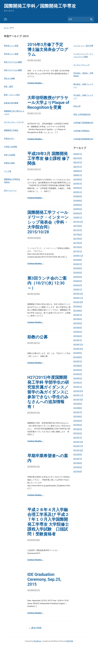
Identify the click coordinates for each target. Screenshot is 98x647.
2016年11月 (78, 256)
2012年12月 (78, 442)
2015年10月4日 (33, 294)
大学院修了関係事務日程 (83, 123)
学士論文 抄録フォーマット (83, 96)
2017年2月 (77, 247)
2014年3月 (77, 378)
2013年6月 (77, 416)
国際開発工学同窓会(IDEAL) (12, 180)
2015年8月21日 (33, 590)
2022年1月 (77, 154)
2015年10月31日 (34, 169)
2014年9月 (77, 353)
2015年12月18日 (34, 60)
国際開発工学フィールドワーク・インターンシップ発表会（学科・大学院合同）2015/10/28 (48, 222)
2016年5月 (77, 272)
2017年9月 (77, 226)
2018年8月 (77, 201)
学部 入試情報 (9, 155)
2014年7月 (77, 361)
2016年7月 (77, 264)
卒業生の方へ (9, 138)
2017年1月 (77, 251)
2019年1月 (77, 192)
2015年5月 (77, 323)
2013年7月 (77, 412)
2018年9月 (77, 196)
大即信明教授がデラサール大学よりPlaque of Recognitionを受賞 (48, 102)
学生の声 (77, 106)
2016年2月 (77, 285)
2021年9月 (77, 158)
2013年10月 (78, 399)
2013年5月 (77, 421)
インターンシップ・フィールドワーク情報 (83, 55)
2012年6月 (77, 463)
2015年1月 (77, 340)
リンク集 (7, 171)
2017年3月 (77, 243)
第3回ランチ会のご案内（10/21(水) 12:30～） (47, 283)
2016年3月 (77, 281)
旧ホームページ (10, 190)
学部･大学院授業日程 (81, 114)
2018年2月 (77, 213)
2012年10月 (78, 450)
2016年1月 (77, 289)
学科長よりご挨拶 (11, 54)
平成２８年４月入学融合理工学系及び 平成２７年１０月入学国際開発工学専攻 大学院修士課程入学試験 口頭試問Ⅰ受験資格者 (48, 521)
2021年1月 (77, 167)
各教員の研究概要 (11, 103)
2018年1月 (77, 217)
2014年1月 (77, 387)
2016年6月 (77, 268)
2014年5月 (77, 370)
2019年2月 (77, 188)
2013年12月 (78, 391)
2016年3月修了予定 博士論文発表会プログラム (47, 49)
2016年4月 (77, 277)
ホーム (6, 28)
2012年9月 (77, 454)
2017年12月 (78, 222)
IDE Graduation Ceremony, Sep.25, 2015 (44, 579)
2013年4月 (77, 425)
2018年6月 (77, 205)
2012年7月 (77, 459)
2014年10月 (78, 349)
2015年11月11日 (34, 113)
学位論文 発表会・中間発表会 (83, 74)
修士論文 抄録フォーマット (83, 85)
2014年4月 (77, 374)
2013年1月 (77, 438)
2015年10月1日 (33, 343)
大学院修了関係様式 (81, 131)
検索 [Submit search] (91, 19)
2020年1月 (77, 175)
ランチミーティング (81, 65)
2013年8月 (77, 408)
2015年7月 (77, 315)
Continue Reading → (35, 83)
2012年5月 (77, 467)
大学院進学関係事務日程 (83, 139)
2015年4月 (77, 328)
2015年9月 (77, 306)
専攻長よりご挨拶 (11, 46)
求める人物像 (9, 78)
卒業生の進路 (9, 163)
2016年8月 (77, 260)
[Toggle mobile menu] (5, 19)
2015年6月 (77, 319)
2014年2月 (77, 382)
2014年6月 (77, 366)
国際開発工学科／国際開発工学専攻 (40, 6)
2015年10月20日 (34, 238)
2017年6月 (77, 234)
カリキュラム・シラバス (14, 122)
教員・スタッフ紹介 (12, 95)
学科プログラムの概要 (13, 70)
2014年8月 (77, 357)
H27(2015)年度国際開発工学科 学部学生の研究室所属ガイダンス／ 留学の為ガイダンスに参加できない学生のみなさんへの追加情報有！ (48, 392)
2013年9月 (77, 404)
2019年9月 (77, 179)
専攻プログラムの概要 (13, 62)
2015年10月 (78, 302)
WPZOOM (69, 641)
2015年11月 (78, 298)
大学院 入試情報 (10, 147)
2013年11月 (78, 395)
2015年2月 (77, 336)
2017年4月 (77, 239)
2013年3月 (77, 429)
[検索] (78, 19)
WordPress (37, 641)
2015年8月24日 (33, 540)
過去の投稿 (35, 628)
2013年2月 (77, 433)
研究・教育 (8, 86)
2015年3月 (77, 332)
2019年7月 (77, 184)
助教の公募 (37, 337)
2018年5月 (77, 209)
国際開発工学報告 (11, 130)
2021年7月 (77, 162)
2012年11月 (78, 446)
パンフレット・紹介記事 (83, 46)
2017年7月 (77, 230)
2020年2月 (77, 171)
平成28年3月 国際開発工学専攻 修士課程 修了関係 (48, 158)
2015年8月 (77, 311)
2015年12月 (78, 294)
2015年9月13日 (33, 413)
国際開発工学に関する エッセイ (14, 112)
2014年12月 (78, 344)
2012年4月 (77, 471)
